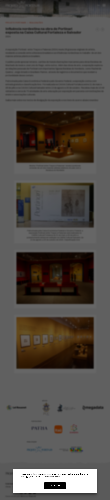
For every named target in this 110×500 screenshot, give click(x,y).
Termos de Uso (52, 476)
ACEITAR (55, 486)
